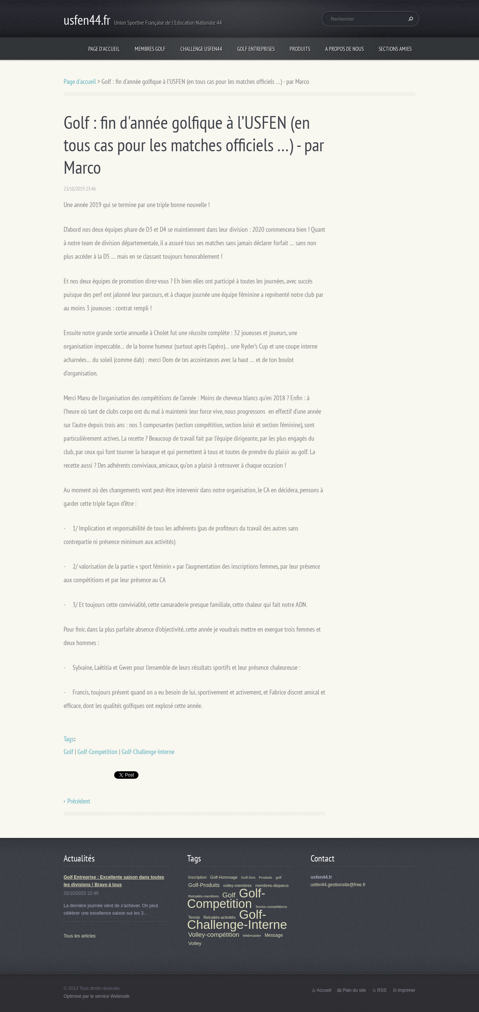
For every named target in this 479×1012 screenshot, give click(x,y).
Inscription (197, 877)
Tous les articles (79, 936)
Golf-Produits (204, 885)
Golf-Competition (97, 751)
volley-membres (237, 885)
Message (274, 935)
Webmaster (252, 935)
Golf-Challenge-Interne (148, 751)
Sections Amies (395, 48)
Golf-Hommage (224, 877)
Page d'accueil (104, 48)
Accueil (324, 990)
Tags (69, 739)
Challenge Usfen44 (201, 48)
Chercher (409, 18)
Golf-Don (248, 877)
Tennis (194, 917)
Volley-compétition (213, 934)
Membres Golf (150, 48)
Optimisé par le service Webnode (97, 996)
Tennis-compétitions (271, 907)
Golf (68, 751)
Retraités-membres (203, 896)
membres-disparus (272, 885)
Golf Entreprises (256, 48)
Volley (194, 943)
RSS (382, 990)
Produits (300, 48)
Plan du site (354, 990)
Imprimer (406, 990)
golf (278, 877)
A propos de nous (344, 48)
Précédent (78, 801)
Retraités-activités (220, 917)
